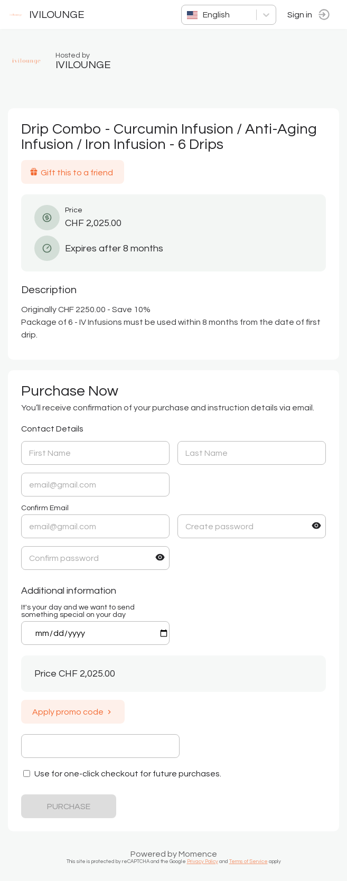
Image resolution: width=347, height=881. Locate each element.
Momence (198, 854)
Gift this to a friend (71, 172)
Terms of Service (248, 861)
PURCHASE (68, 806)
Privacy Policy (202, 861)
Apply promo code (73, 712)
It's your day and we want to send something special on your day (78, 611)
